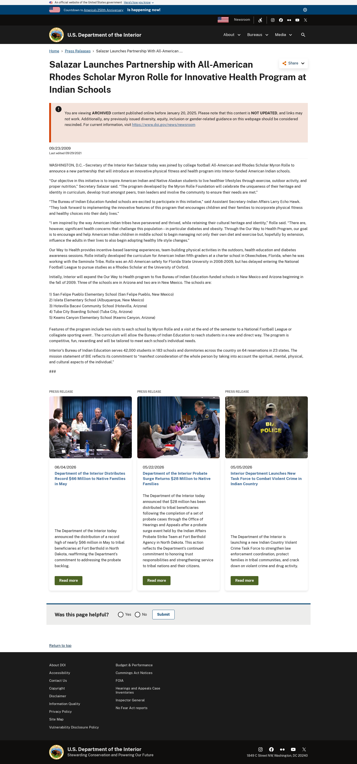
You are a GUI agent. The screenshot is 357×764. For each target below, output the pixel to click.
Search (303, 34)
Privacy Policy (60, 711)
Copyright (57, 688)
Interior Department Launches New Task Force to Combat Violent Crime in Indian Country (266, 478)
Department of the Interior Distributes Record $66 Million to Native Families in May (90, 478)
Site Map (56, 719)
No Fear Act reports (132, 708)
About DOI (57, 665)
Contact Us (58, 680)
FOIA (120, 680)
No (144, 614)
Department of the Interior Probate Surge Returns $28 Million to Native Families (177, 478)
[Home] (56, 35)
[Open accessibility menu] (260, 20)
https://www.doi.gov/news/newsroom (163, 125)
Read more (68, 580)
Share (293, 63)
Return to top (60, 646)
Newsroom (242, 19)
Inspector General (130, 700)
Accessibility (59, 673)
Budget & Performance (134, 665)
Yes (128, 614)
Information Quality (64, 704)
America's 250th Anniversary (103, 10)
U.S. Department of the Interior (104, 35)
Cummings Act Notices (134, 673)
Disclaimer (57, 696)
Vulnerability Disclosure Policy (74, 727)
